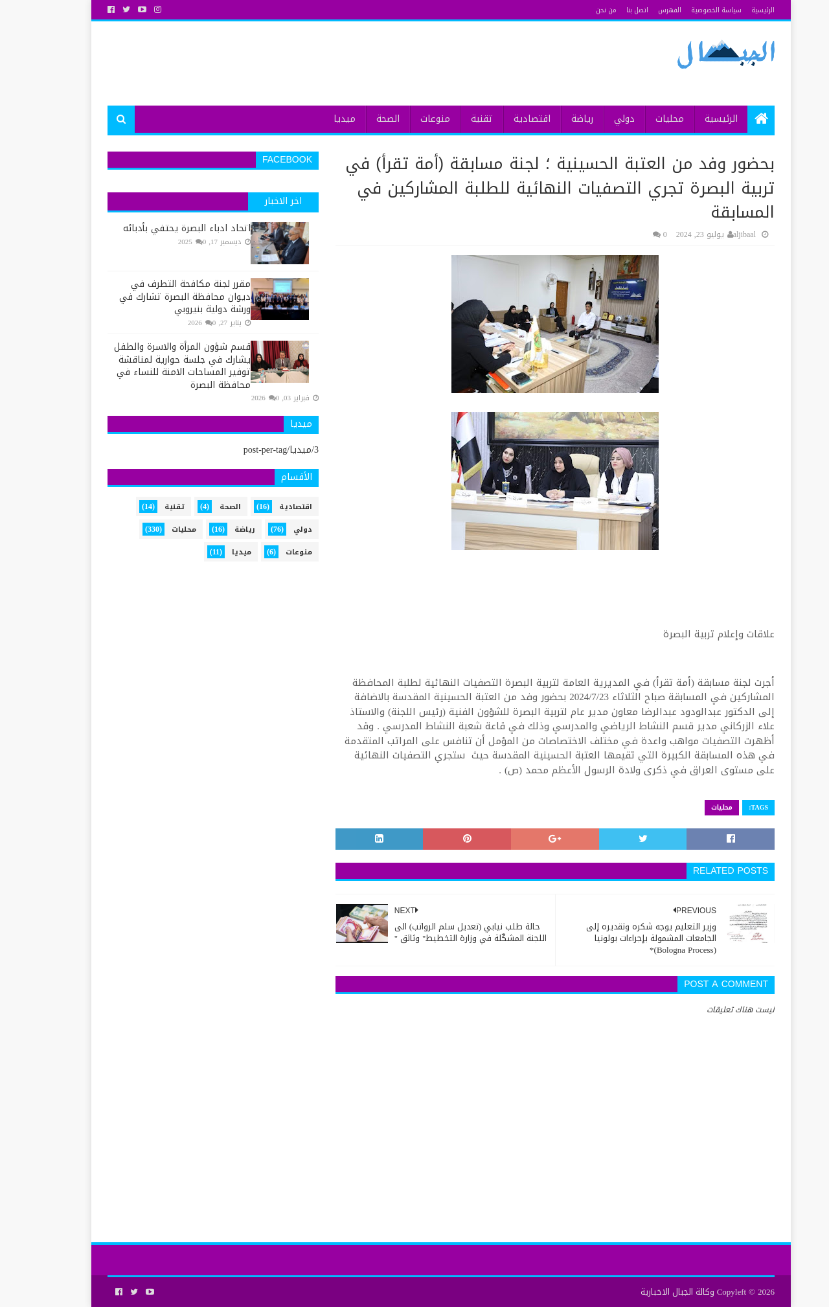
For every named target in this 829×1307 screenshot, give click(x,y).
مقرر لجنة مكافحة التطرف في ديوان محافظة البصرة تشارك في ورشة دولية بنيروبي (158, 296)
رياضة (556, 119)
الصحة (361, 119)
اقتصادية (505, 119)
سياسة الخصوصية (689, 10)
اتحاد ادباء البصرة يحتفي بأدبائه (160, 228)
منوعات (409, 119)
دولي (597, 119)
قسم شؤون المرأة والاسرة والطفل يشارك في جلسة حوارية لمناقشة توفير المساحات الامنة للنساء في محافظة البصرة (155, 366)
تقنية (455, 119)
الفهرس (643, 10)
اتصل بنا (611, 10)
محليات (643, 119)
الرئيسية (736, 10)
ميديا (318, 119)
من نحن (579, 10)
